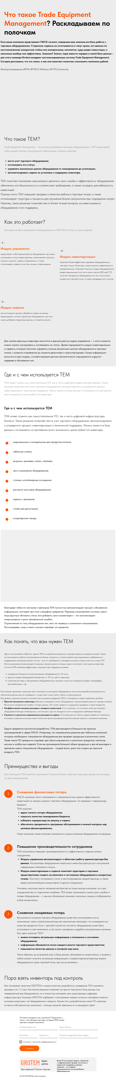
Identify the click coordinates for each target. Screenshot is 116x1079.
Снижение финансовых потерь (41, 792)
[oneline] (28, 1035)
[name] (79, 1027)
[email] (38, 1027)
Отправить (29, 1048)
